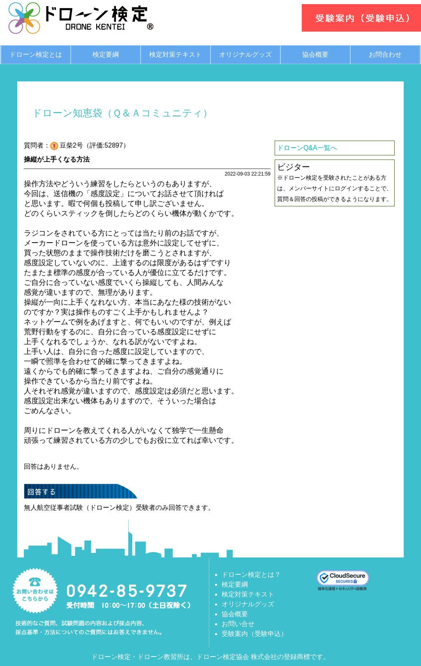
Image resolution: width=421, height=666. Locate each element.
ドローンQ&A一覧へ (307, 147)
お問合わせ (385, 54)
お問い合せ (238, 623)
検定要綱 (106, 54)
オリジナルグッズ (245, 54)
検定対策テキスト (175, 54)
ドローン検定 (111, 656)
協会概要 (315, 54)
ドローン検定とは (35, 54)
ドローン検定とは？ (251, 574)
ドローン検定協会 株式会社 (237, 656)
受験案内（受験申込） (254, 633)
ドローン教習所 (160, 656)
